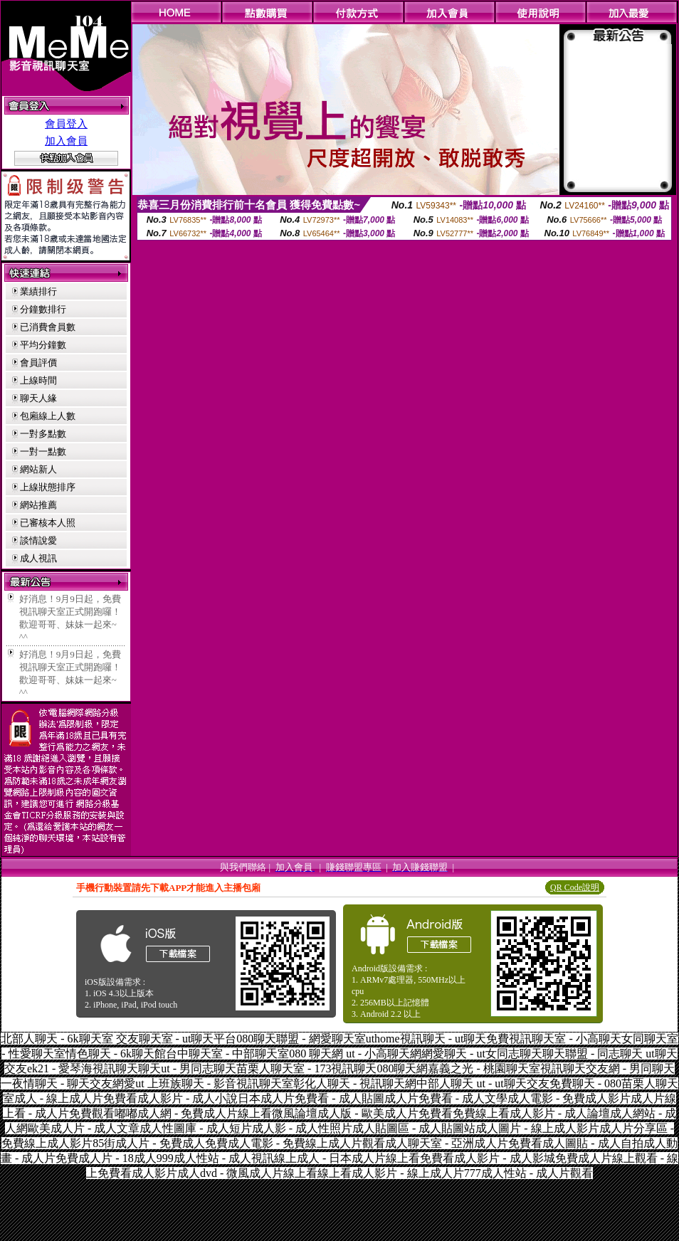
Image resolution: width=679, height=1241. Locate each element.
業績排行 (38, 291)
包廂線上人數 (47, 416)
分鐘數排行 (43, 309)
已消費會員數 (47, 327)
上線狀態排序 (47, 487)
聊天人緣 (38, 398)
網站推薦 (38, 505)
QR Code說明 (574, 887)
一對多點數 (43, 433)
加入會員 (66, 141)
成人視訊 (38, 558)
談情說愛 (38, 540)
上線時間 (38, 380)
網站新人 (38, 469)
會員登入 (66, 124)
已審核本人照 (47, 522)
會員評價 (38, 362)
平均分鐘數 (43, 344)
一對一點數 (43, 451)
